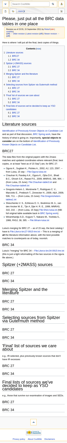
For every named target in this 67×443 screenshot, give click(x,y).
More (20, 11)
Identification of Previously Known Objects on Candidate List (32, 131)
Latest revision (32, 34)
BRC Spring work (41, 134)
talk (52, 29)
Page (6, 11)
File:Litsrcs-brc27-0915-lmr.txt (25, 231)
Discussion (13, 11)
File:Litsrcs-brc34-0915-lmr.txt (49, 251)
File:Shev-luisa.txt (48, 210)
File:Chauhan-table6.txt (17, 185)
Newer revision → (51, 34)
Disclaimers (49, 439)
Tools (61, 11)
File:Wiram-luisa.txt (39, 220)
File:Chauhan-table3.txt (40, 182)
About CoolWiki (35, 439)
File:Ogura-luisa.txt (36, 172)
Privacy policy (19, 439)
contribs (9, 31)
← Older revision (18, 34)
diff (8, 34)
